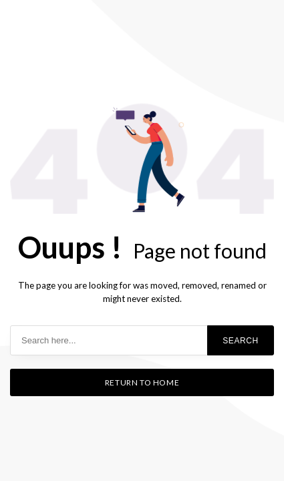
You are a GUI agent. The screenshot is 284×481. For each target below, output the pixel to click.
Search (241, 340)
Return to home (142, 382)
